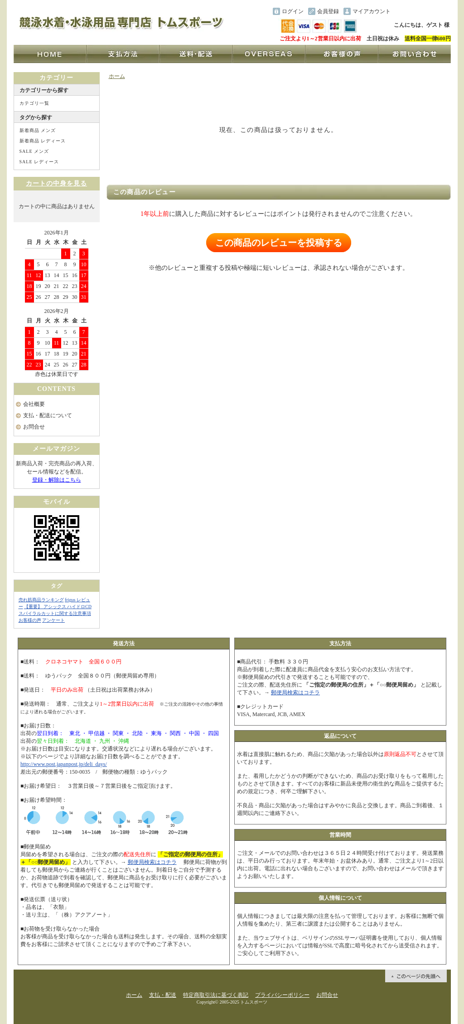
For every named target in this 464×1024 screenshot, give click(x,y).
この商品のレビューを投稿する (278, 243)
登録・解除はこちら (56, 480)
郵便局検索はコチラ (152, 862)
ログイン (293, 11)
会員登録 (328, 11)
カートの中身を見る (56, 183)
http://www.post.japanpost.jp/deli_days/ (63, 764)
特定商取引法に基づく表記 (215, 995)
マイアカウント (372, 11)
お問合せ (34, 427)
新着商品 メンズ (37, 130)
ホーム (117, 76)
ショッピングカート (422, 11)
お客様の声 (30, 620)
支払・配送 (162, 995)
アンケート (53, 620)
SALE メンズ (34, 151)
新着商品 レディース (42, 140)
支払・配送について (47, 415)
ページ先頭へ (416, 976)
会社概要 (34, 404)
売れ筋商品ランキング (41, 599)
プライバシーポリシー (282, 995)
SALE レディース (39, 161)
